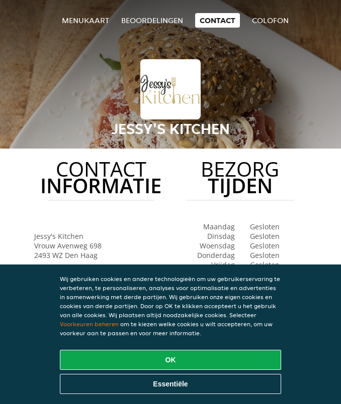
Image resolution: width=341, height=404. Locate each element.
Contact (217, 20)
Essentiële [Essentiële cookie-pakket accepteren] (170, 384)
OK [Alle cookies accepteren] (170, 360)
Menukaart (85, 20)
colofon (270, 20)
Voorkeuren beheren (89, 324)
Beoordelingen (152, 20)
